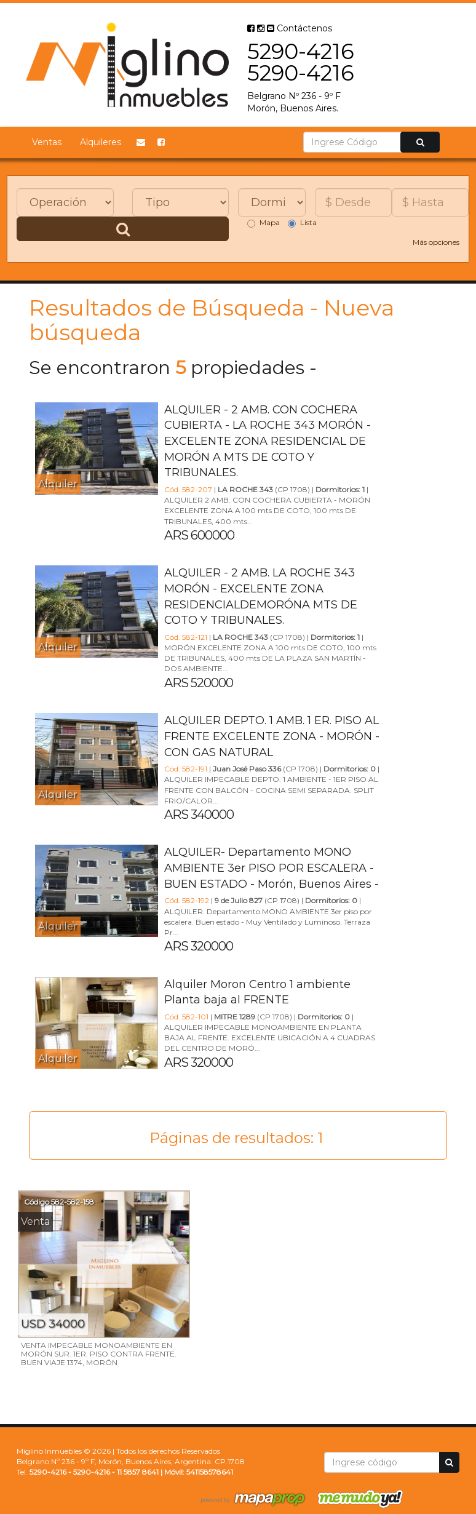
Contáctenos (299, 28)
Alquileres (100, 142)
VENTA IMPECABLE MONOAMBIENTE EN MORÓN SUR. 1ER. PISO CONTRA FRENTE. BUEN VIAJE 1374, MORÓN (99, 1354)
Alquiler (57, 484)
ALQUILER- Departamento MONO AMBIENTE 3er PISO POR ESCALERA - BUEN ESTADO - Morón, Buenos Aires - (271, 867)
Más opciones (436, 242)
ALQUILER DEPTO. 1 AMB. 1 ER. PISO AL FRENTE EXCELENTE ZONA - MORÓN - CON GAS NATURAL (271, 736)
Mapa (263, 223)
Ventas (46, 142)
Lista (302, 223)
